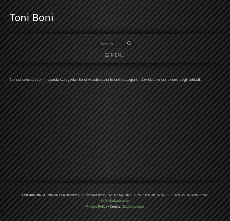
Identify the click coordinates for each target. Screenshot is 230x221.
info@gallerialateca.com (115, 200)
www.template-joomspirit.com (229, 204)
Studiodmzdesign (134, 206)
